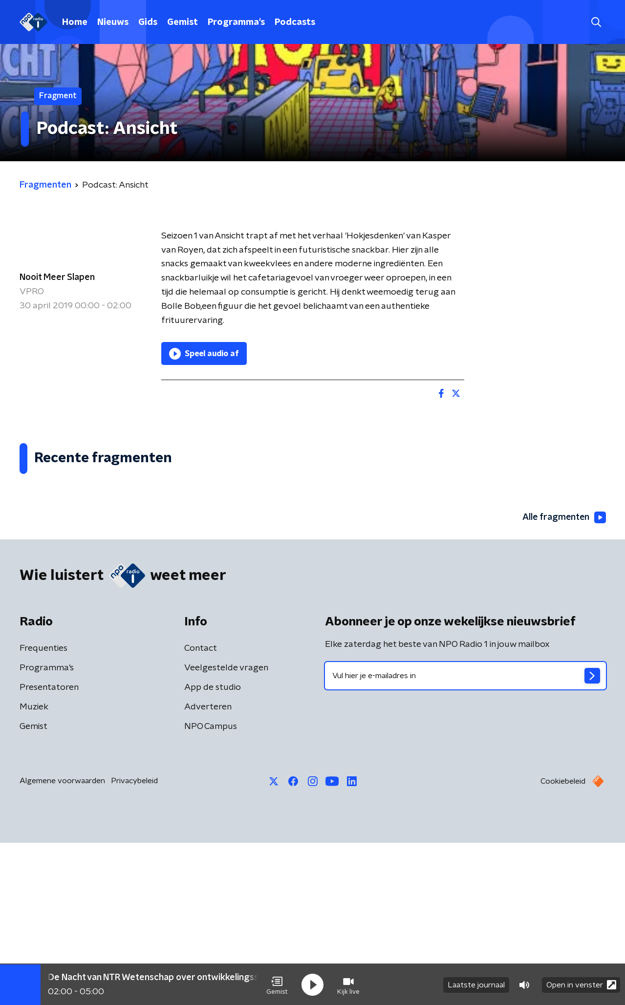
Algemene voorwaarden (62, 943)
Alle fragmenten (563, 679)
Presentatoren (49, 849)
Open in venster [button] (581, 984)
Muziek (34, 869)
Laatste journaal (476, 984)
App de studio (212, 849)
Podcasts (295, 22)
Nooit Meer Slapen (57, 277)
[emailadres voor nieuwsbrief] (465, 838)
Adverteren (208, 869)
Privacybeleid (134, 943)
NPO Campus (210, 888)
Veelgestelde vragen (226, 830)
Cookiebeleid (562, 943)
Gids (147, 22)
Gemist (182, 22)
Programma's (236, 22)
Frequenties (43, 810)
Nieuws (113, 22)
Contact (200, 810)
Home (74, 22)
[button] (277, 984)
